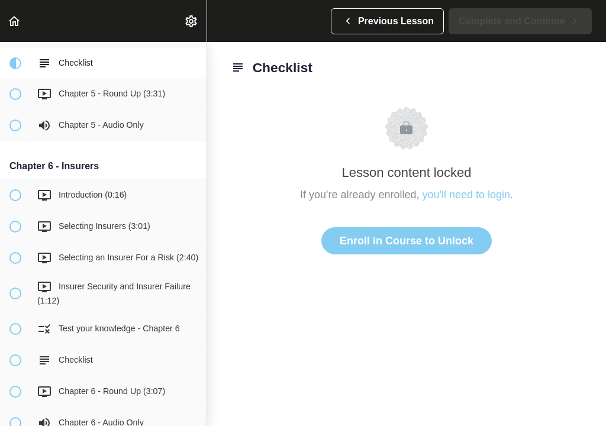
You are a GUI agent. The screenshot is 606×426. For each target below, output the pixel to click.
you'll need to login (467, 195)
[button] (15, 21)
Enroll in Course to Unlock (406, 241)
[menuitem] (192, 21)
